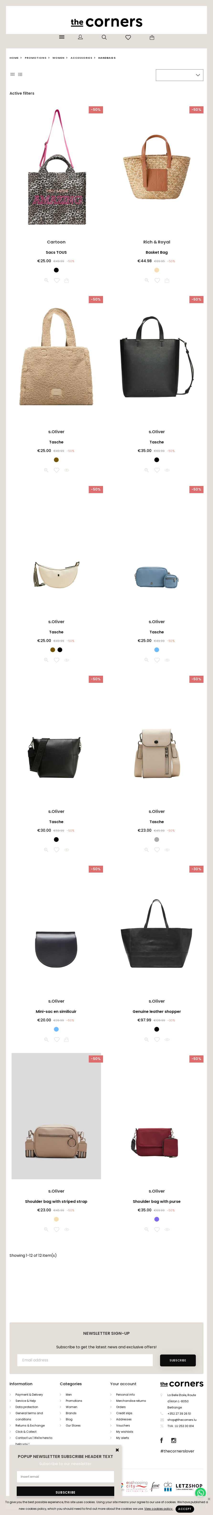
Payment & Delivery (29, 1395)
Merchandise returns (131, 1401)
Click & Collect (26, 1432)
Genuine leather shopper (157, 1011)
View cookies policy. (158, 1509)
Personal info (125, 1395)
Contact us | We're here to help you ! (34, 1441)
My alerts (122, 1438)
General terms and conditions (29, 1416)
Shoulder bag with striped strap (56, 1201)
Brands (71, 1413)
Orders (121, 1407)
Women (71, 1407)
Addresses (124, 1419)
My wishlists (124, 1432)
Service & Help (26, 1401)
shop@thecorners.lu (182, 1420)
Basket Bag (157, 252)
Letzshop (195, 1486)
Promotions (74, 1401)
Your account (123, 1384)
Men (69, 1395)
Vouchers (123, 1425)
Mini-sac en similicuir (56, 1011)
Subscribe (178, 1360)
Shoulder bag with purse (157, 1201)
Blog (69, 1419)
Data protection (27, 1407)
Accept (185, 1509)
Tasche (56, 442)
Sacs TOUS (56, 252)
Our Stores (73, 1425)
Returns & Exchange (30, 1425)
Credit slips (124, 1413)
